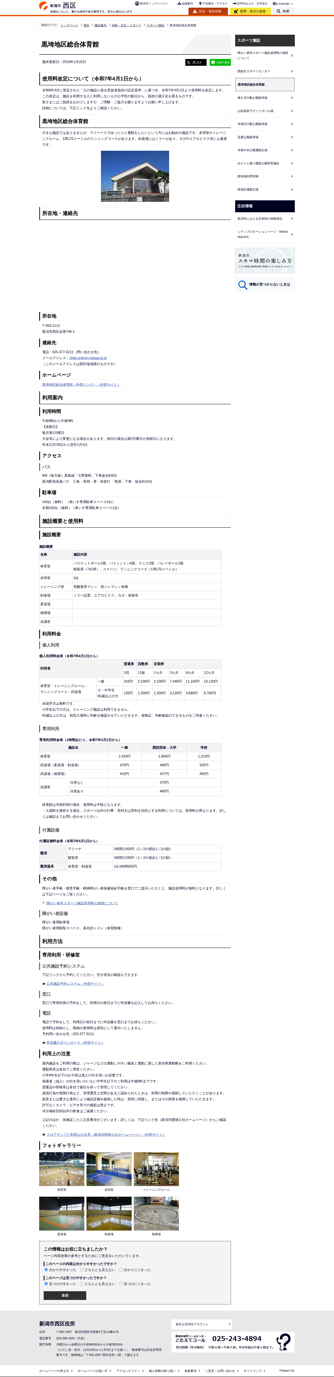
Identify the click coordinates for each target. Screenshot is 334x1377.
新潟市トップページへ (154, 3)
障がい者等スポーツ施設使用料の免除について (82, 903)
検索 (286, 11)
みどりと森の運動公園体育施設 (258, 163)
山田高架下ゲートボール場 (255, 111)
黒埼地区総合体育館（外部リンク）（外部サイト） (81, 384)
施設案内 (101, 25)
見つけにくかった (137, 1284)
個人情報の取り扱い (162, 1371)
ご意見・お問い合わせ (220, 1371)
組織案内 (187, 3)
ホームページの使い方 (93, 1371)
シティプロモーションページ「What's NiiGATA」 (263, 234)
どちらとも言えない (100, 1270)
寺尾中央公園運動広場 (252, 150)
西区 (86, 25)
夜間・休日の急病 (253, 11)
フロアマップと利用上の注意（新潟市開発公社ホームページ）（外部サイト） (106, 1134)
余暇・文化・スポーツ (126, 25)
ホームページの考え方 (54, 1371)
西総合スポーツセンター (254, 71)
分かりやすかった (62, 1270)
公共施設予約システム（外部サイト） (75, 983)
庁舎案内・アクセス (215, 3)
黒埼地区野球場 (248, 176)
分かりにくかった (137, 1270)
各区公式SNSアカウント (192, 1324)
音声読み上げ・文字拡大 (252, 3)
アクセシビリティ (128, 1371)
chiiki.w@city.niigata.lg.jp (88, 358)
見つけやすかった (62, 1284)
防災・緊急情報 (210, 11)
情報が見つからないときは (269, 284)
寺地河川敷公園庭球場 (252, 124)
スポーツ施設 (155, 25)
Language (283, 3)
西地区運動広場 (248, 189)
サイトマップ (253, 1371)
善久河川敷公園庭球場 (252, 97)
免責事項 (190, 1371)
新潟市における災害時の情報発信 (260, 218)
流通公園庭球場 (248, 137)
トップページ (69, 25)
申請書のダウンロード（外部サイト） (75, 1042)
